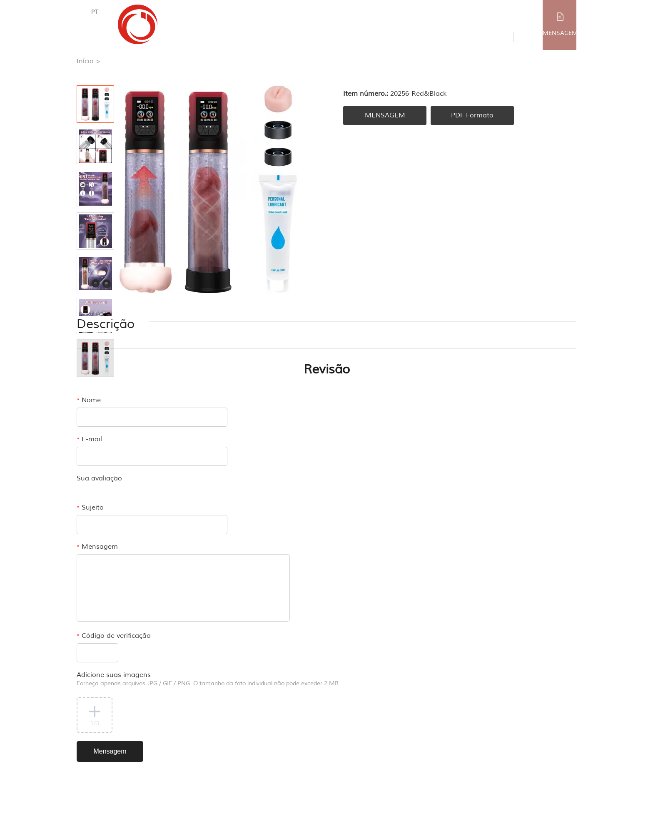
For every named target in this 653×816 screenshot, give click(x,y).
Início (85, 61)
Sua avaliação (99, 478)
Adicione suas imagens (208, 679)
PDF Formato (472, 115)
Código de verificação (114, 636)
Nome (89, 400)
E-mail (89, 439)
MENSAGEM (560, 33)
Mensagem (97, 546)
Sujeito (90, 507)
